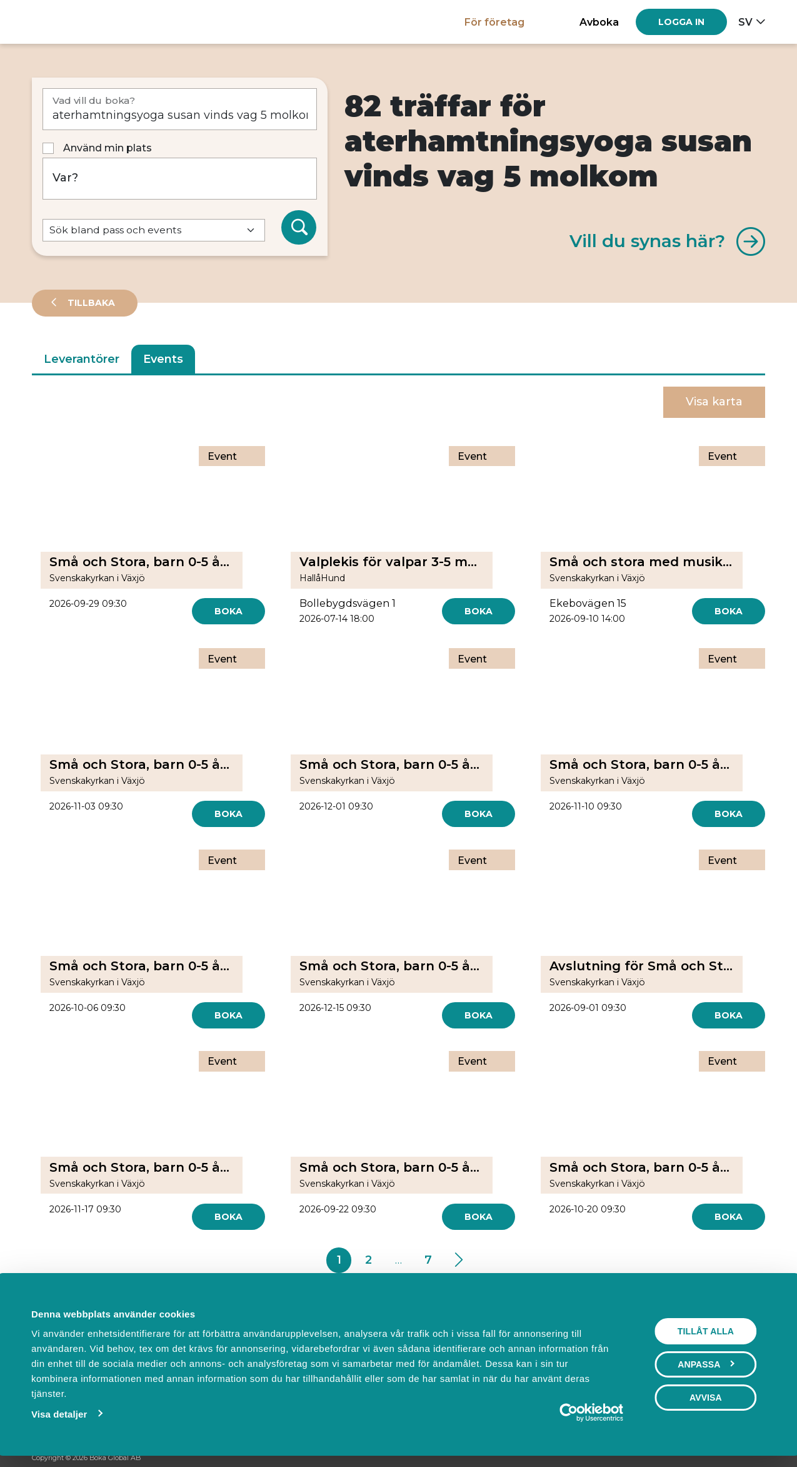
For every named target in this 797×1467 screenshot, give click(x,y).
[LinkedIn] (759, 1458)
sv (745, 22)
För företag (494, 22)
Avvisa (705, 1398)
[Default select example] (153, 230)
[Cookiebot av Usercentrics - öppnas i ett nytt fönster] (568, 1412)
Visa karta (714, 402)
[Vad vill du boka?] (179, 109)
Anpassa (706, 1364)
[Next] (458, 1260)
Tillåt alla (706, 1331)
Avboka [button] (599, 22)
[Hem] (75, 21)
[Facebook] (711, 1458)
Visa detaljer (59, 1414)
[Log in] (681, 22)
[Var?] (179, 178)
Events (163, 359)
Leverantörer (81, 359)
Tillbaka (90, 302)
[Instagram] (735, 1458)
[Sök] (298, 227)
